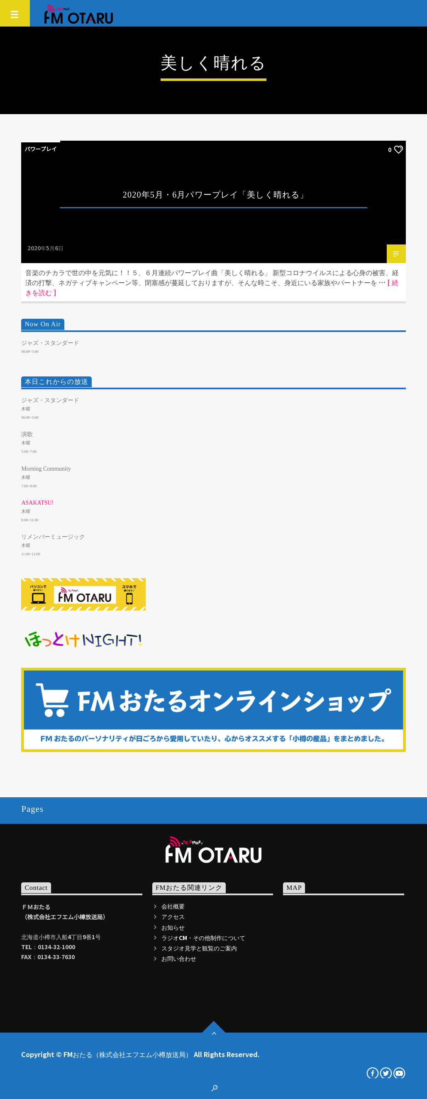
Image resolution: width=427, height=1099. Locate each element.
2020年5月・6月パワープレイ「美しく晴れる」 (215, 194)
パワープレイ (40, 149)
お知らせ (173, 927)
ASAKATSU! (37, 503)
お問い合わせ (178, 958)
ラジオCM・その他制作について (203, 937)
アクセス (173, 916)
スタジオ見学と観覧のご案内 (199, 948)
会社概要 (173, 906)
